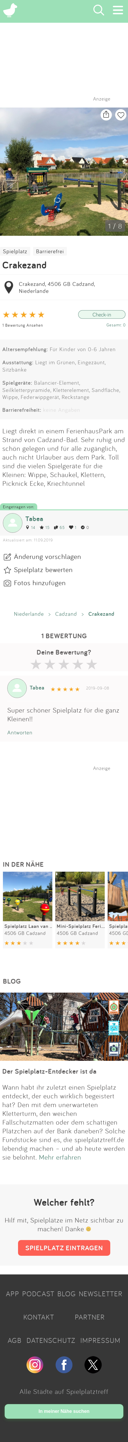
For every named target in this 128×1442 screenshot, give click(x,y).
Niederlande (29, 613)
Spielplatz (15, 251)
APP (12, 1293)
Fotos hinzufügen (40, 582)
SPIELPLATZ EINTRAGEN (64, 1247)
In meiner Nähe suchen (63, 1411)
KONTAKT (38, 1317)
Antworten (20, 732)
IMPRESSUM (100, 1340)
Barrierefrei (50, 251)
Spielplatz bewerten (43, 569)
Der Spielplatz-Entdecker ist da (49, 1071)
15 (45, 527)
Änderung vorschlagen (47, 556)
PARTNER (90, 1317)
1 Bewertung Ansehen (22, 325)
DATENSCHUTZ (50, 1340)
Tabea (34, 518)
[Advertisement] (67, 807)
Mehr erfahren (60, 1157)
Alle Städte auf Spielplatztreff (64, 1391)
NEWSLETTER (100, 1293)
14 (30, 527)
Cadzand (66, 613)
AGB (15, 1340)
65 (59, 527)
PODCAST (38, 1293)
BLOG (66, 1293)
